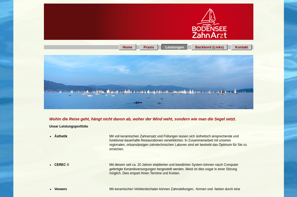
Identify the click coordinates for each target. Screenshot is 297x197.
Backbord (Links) (209, 47)
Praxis (148, 47)
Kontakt (241, 47)
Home (127, 47)
